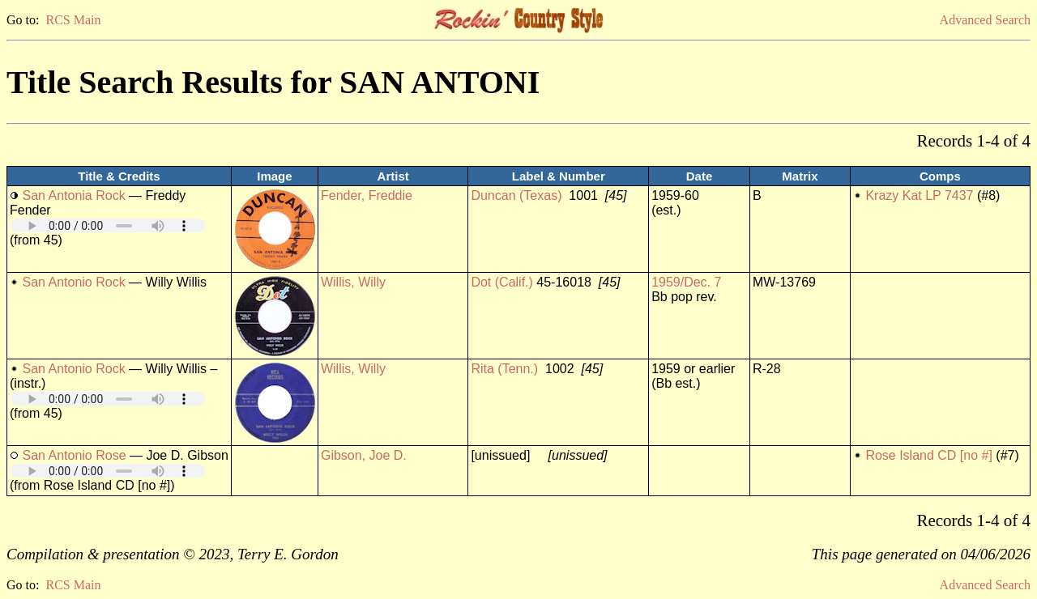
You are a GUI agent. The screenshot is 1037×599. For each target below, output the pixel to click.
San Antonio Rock (73, 282)
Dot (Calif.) (501, 282)
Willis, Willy (353, 282)
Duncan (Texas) (516, 195)
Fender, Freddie (366, 195)
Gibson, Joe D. (364, 455)
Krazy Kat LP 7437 (919, 195)
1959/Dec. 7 (686, 282)
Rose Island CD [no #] (928, 455)
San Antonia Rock (73, 195)
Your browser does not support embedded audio (108, 225)
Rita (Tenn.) (504, 369)
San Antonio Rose (74, 455)
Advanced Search (985, 20)
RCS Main (72, 20)
